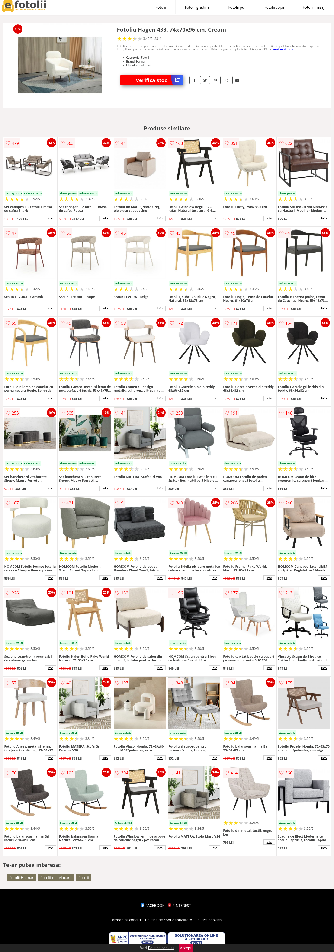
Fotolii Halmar (21, 877)
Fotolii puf (236, 7)
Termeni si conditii (126, 919)
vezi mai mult (283, 49)
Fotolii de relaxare (56, 877)
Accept (186, 947)
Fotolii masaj (313, 7)
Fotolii (161, 7)
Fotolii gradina (197, 7)
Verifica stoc (159, 80)
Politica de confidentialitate (168, 919)
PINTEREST (179, 905)
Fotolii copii (274, 7)
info (50, 218)
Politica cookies (208, 919)
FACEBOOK (152, 905)
